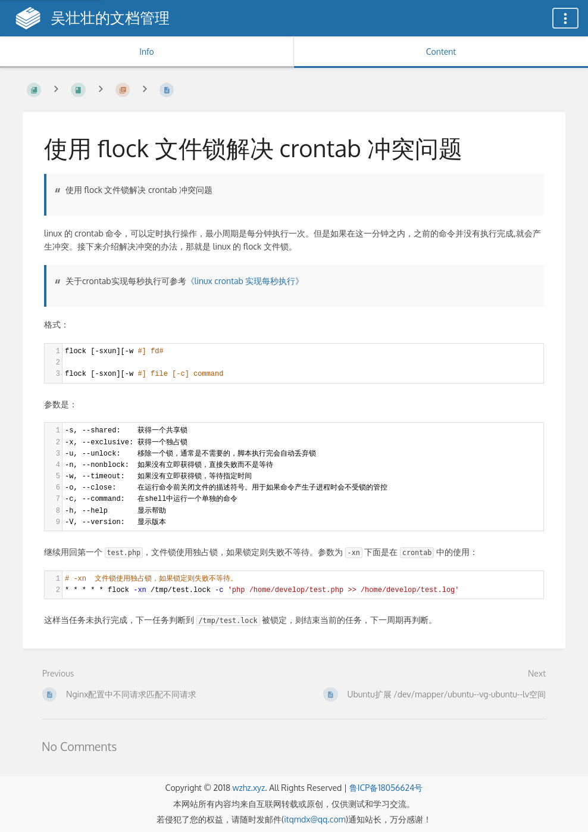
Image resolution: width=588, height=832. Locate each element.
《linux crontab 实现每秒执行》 (245, 281)
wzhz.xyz (248, 788)
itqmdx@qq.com (314, 819)
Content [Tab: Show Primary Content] (441, 51)
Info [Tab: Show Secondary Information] (146, 51)
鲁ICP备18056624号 (386, 788)
